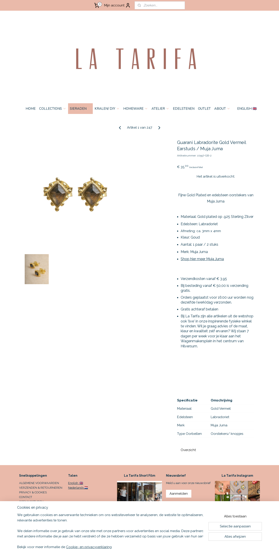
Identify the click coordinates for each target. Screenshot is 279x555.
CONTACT (25, 497)
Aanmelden (179, 494)
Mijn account (117, 5)
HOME (31, 108)
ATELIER (160, 108)
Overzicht (188, 450)
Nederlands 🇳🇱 (78, 487)
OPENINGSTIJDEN (31, 501)
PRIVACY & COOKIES (33, 492)
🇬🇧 (81, 483)
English (73, 483)
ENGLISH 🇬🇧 (247, 108)
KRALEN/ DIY (107, 108)
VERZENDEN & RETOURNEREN (40, 487)
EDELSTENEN (183, 108)
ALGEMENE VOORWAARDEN (39, 483)
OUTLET (204, 108)
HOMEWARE (135, 108)
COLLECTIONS (52, 108)
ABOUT (222, 108)
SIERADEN (80, 108)
